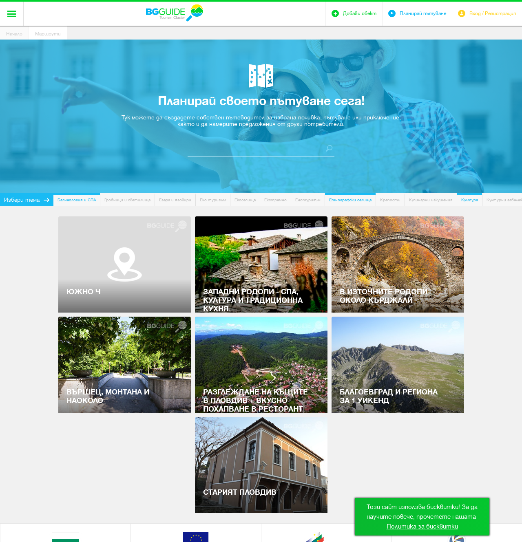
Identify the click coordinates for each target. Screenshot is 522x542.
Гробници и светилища (127, 200)
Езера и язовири (175, 200)
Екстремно (275, 200)
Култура (469, 200)
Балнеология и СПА (77, 200)
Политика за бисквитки (422, 526)
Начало (14, 34)
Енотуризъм (308, 200)
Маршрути (48, 34)
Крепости (390, 200)
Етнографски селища (350, 200)
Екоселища (245, 200)
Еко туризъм (213, 200)
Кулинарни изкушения (431, 200)
